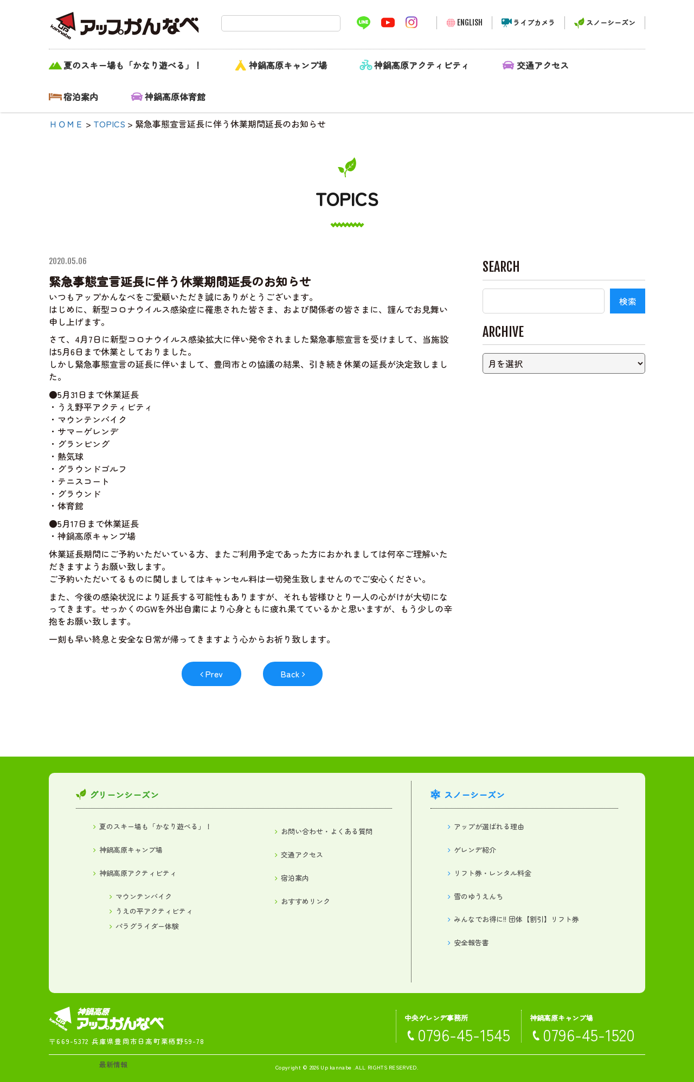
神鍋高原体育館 (175, 96)
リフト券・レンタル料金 (492, 873)
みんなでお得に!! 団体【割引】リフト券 (516, 919)
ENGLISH (470, 22)
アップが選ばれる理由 (489, 826)
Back (290, 673)
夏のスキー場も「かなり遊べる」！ (132, 65)
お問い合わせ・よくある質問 (326, 831)
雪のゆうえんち (478, 896)
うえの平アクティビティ (154, 911)
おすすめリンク (305, 901)
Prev (214, 673)
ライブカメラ (534, 22)
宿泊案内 (80, 96)
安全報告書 (471, 942)
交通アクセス (543, 65)
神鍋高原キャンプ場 (288, 65)
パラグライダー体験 (147, 926)
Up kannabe (335, 1067)
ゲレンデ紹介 (475, 849)
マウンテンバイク (143, 896)
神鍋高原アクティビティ (422, 65)
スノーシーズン (610, 22)
